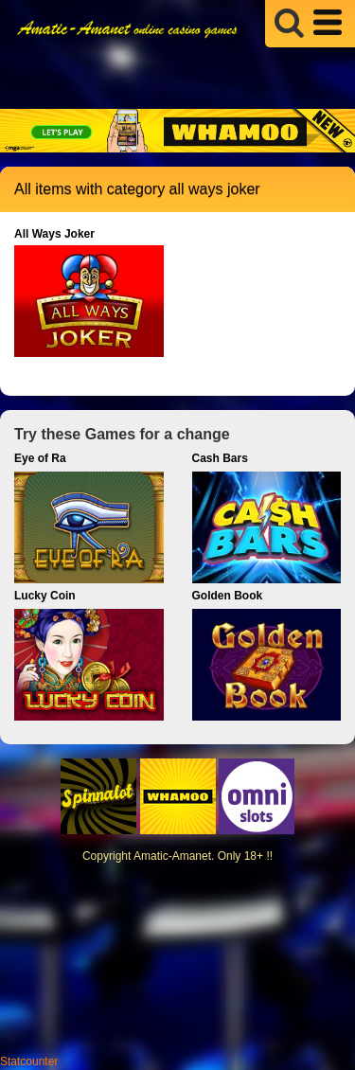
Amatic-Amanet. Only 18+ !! (203, 856)
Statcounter (29, 1061)
